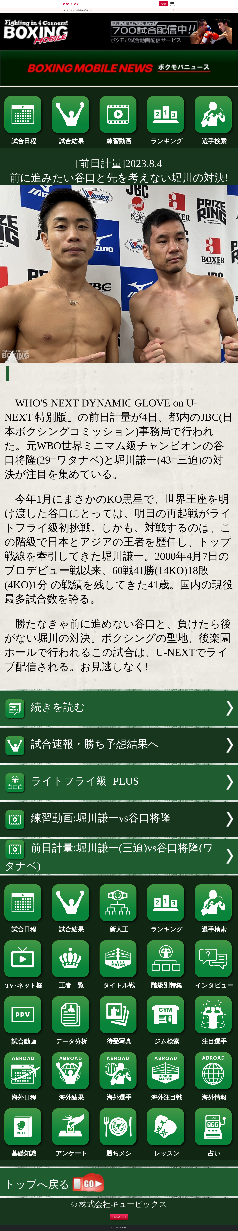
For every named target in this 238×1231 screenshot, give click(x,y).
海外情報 (214, 1094)
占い (214, 1150)
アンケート (71, 1150)
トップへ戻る (54, 1184)
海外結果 (71, 1094)
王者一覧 (71, 982)
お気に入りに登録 (119, 1217)
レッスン (166, 1150)
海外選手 (119, 1094)
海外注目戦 (166, 1094)
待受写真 (119, 1038)
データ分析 (71, 1038)
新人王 (119, 926)
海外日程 (24, 1094)
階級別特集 (166, 982)
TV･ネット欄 (24, 982)
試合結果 (71, 138)
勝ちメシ (119, 1150)
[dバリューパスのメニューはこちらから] (172, 4)
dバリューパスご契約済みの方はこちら (78, 10)
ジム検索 (166, 1038)
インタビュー (214, 982)
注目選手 (214, 1038)
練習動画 (119, 138)
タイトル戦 (119, 982)
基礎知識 (24, 1150)
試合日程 (24, 138)
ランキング (166, 138)
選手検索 (214, 138)
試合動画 (24, 1038)
